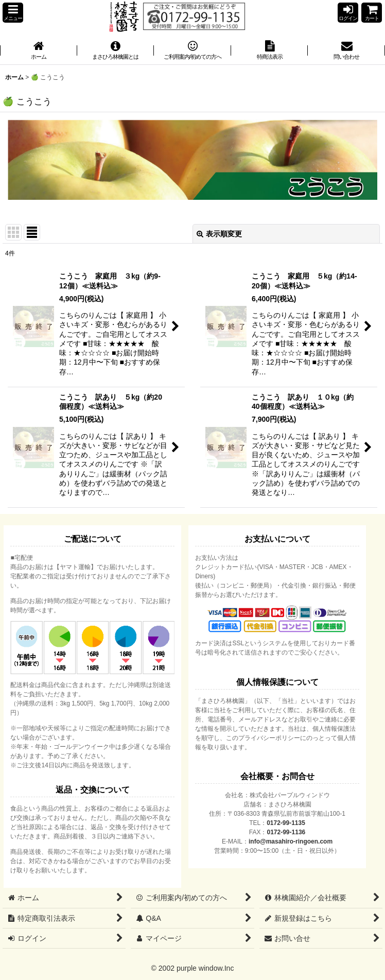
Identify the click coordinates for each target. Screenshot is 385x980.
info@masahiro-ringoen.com (290, 841)
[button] (13, 13)
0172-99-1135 (286, 823)
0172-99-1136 (286, 832)
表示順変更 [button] (219, 234)
